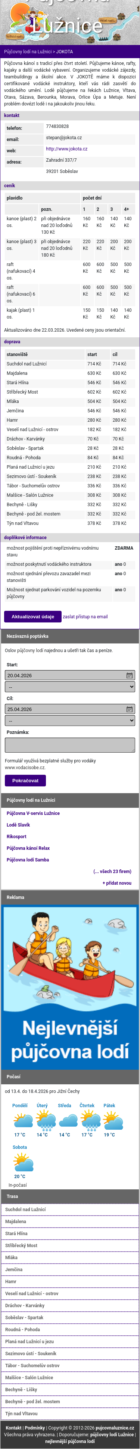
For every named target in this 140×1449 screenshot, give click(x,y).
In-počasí (18, 1185)
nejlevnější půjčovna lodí (69, 1441)
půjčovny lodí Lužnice (112, 1434)
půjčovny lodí (30, 650)
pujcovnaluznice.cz (115, 1428)
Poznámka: (18, 732)
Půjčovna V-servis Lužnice (33, 813)
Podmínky (35, 1428)
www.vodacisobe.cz (24, 767)
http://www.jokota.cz (67, 149)
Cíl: (10, 698)
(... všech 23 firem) (112, 871)
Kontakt (14, 1428)
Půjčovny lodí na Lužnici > (29, 51)
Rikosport (16, 836)
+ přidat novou (117, 883)
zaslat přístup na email (85, 616)
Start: (12, 664)
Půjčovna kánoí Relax (28, 848)
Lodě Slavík (18, 825)
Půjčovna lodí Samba (28, 860)
